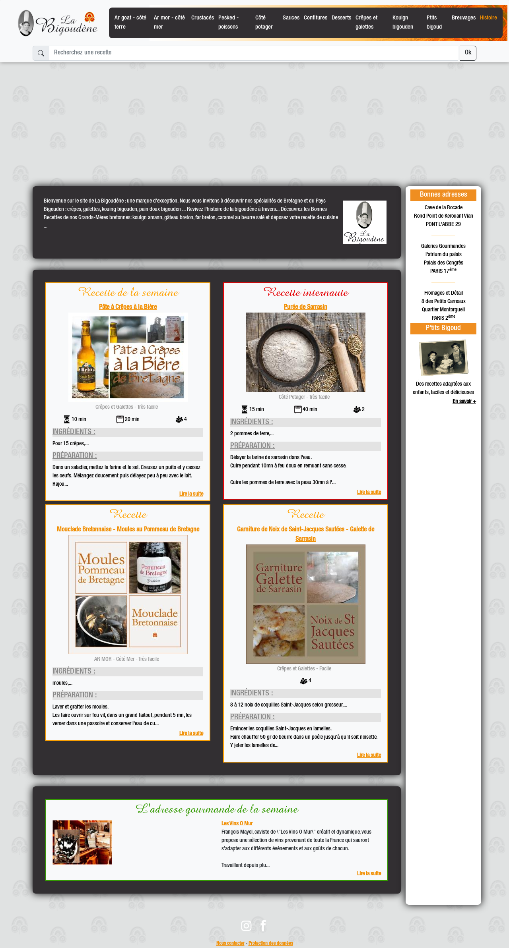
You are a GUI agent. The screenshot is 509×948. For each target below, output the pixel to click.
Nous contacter (230, 943)
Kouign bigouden (402, 22)
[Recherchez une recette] (253, 53)
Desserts (341, 18)
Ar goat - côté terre (130, 22)
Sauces (291, 18)
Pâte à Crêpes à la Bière (128, 308)
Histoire (488, 18)
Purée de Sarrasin (305, 308)
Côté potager (264, 22)
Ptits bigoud (434, 22)
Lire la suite (191, 494)
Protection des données (271, 943)
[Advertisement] (254, 121)
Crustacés (202, 18)
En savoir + (464, 402)
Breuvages (464, 18)
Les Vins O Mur (237, 824)
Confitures (315, 18)
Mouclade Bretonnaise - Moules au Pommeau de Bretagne (128, 530)
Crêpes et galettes (366, 22)
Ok (468, 53)
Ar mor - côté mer (169, 22)
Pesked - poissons (228, 22)
